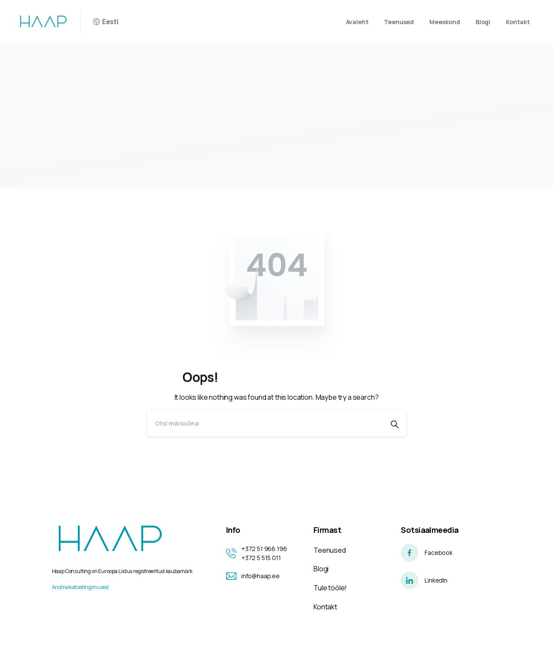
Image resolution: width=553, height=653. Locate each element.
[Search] (265, 423)
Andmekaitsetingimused (80, 587)
